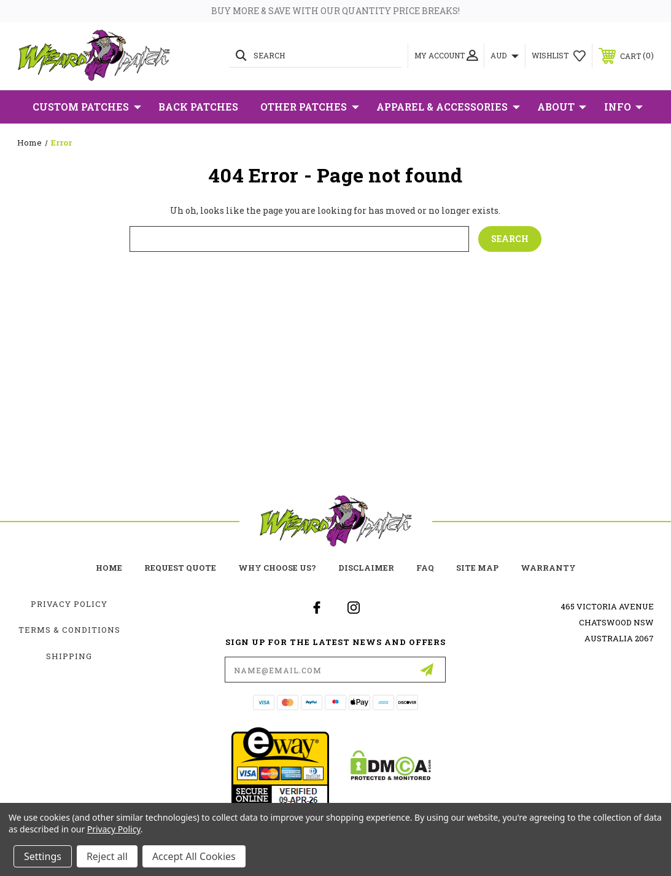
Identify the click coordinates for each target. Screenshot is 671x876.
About (561, 107)
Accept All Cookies (194, 856)
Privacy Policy (69, 603)
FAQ (425, 567)
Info (623, 107)
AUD (505, 55)
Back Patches (198, 106)
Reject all (107, 856)
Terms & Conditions (69, 629)
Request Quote (180, 567)
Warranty (548, 567)
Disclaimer (366, 567)
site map (477, 567)
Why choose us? (277, 567)
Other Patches (309, 107)
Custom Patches (87, 107)
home (109, 567)
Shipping (69, 656)
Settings (42, 856)
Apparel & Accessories (448, 107)
